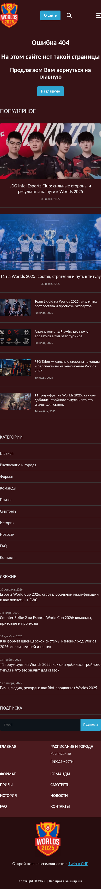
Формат (7, 476)
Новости (7, 534)
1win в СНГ (78, 863)
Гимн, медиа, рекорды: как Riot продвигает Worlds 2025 (48, 687)
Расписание (60, 753)
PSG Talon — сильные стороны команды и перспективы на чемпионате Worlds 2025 (67, 366)
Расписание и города (18, 464)
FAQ (3, 545)
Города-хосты (62, 761)
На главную (50, 91)
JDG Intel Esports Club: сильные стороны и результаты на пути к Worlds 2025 (50, 188)
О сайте (50, 15)
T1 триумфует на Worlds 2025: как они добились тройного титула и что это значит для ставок (65, 400)
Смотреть (8, 511)
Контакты (8, 557)
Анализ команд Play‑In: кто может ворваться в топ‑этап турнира (62, 333)
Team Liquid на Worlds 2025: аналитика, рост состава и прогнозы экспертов (66, 303)
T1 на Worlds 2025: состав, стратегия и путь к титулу (50, 276)
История (7, 522)
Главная (7, 453)
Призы (5, 499)
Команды (8, 488)
